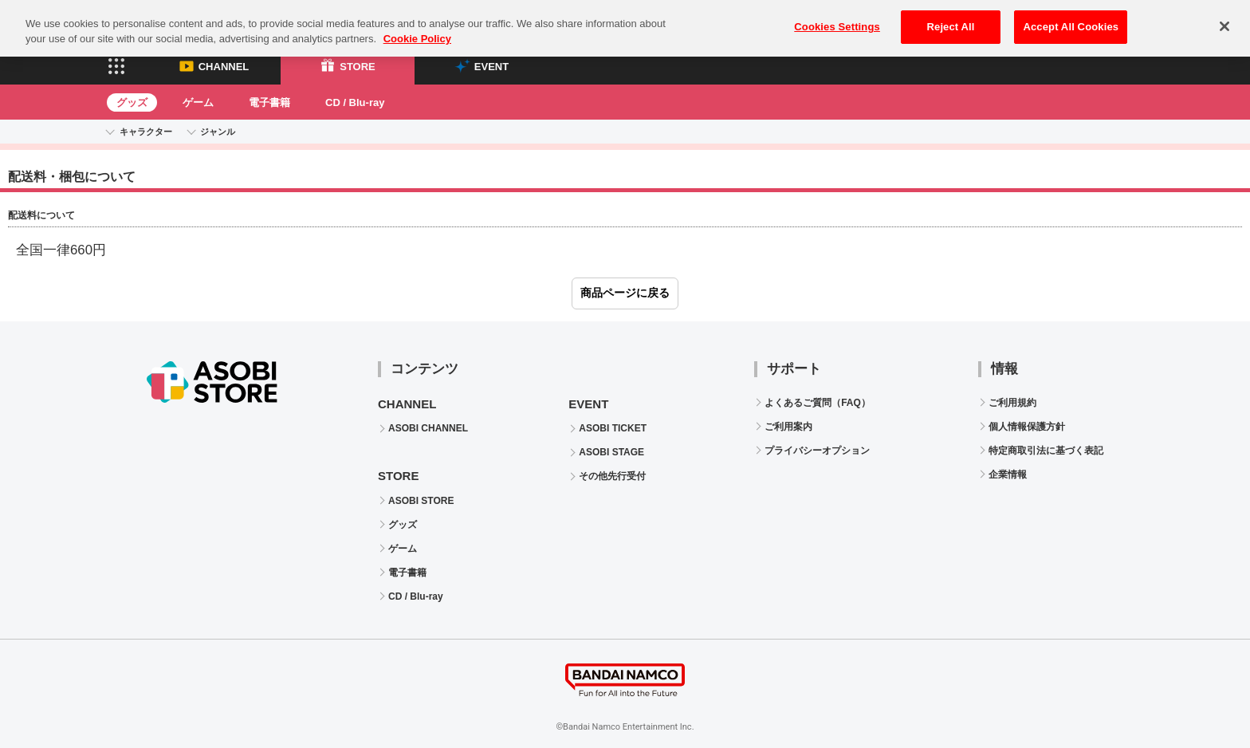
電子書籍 (269, 102)
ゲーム (198, 102)
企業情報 (1008, 474)
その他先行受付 (612, 476)
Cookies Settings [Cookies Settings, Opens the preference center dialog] (837, 16)
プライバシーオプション (817, 450)
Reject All (951, 16)
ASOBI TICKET (613, 428)
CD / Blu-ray (354, 102)
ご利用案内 (788, 426)
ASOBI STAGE (611, 452)
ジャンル (217, 131)
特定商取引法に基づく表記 (1046, 450)
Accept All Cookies (1070, 16)
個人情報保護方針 (1027, 426)
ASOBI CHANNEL (428, 428)
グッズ (131, 102)
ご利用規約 (1012, 402)
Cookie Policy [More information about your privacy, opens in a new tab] (417, 29)
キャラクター (146, 131)
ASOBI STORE (421, 500)
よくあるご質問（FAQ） (818, 402)
